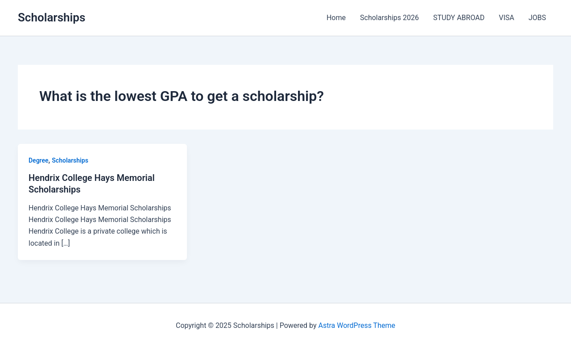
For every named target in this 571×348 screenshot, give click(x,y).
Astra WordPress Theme (357, 325)
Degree (39, 160)
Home (336, 17)
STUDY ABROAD (458, 17)
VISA (506, 17)
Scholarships (51, 17)
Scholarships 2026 (389, 17)
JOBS (537, 17)
